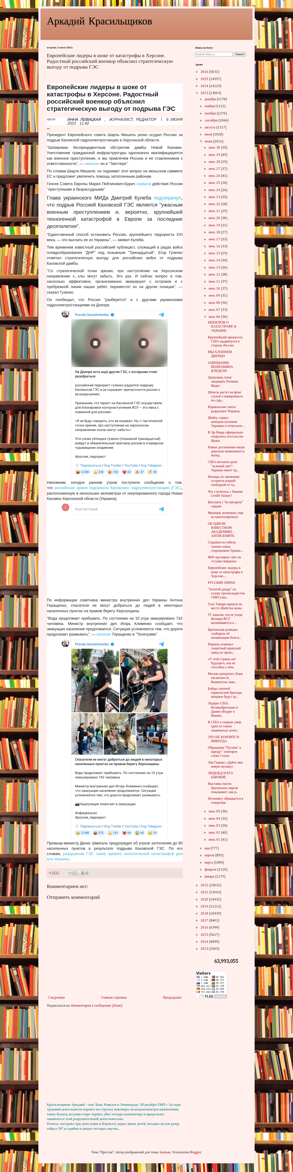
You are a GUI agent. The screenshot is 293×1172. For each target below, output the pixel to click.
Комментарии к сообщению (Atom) (97, 1005)
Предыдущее (172, 997)
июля (209, 134)
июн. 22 (215, 204)
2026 (205, 72)
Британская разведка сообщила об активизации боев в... (224, 634)
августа (210, 127)
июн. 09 (215, 295)
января (210, 876)
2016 (205, 927)
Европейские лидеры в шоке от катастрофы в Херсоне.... (225, 572)
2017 (205, 920)
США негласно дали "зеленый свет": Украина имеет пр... (223, 466)
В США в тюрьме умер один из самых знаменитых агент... (224, 726)
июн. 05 (215, 811)
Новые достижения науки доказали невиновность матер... (226, 451)
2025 (205, 79)
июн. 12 (215, 274)
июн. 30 (215, 147)
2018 (205, 913)
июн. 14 (215, 260)
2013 (205, 949)
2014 (205, 942)
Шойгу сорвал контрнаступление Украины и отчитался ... (226, 422)
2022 (205, 885)
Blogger (195, 1152)
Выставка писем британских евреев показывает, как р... (223, 788)
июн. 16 (215, 246)
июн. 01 (215, 839)
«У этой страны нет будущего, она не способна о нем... (222, 663)
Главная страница (114, 997)
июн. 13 (215, 267)
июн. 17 (215, 239)
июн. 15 (215, 253)
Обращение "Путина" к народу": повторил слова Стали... (224, 752)
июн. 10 (215, 288)
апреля (210, 855)
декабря (211, 99)
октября (211, 113)
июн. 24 (215, 190)
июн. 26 (215, 176)
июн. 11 (215, 281)
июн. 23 (215, 197)
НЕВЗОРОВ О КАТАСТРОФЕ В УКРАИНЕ (222, 326)
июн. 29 (215, 155)
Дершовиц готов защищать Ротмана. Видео (223, 381)
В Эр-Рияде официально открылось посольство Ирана (225, 436)
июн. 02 (215, 832)
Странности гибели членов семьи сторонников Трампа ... (225, 546)
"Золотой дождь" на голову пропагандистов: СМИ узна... (226, 593)
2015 (205, 935)
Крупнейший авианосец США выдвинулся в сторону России (225, 341)
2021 (205, 892)
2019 (205, 906)
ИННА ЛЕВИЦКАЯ (84, 119)
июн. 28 (215, 162)
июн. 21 (215, 211)
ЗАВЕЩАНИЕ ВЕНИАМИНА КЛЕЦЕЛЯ (220, 367)
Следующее (56, 997)
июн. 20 (215, 218)
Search (239, 54)
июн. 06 (215, 317)
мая (208, 848)
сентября (211, 120)
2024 (205, 86)
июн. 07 (215, 310)
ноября (210, 106)
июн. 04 (215, 818)
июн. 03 (215, 825)
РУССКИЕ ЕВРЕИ (221, 583)
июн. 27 (215, 169)
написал (92, 164)
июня (209, 141)
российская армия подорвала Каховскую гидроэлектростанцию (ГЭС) (117, 488)
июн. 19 (215, 225)
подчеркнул (167, 198)
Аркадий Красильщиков (99, 20)
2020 (205, 899)
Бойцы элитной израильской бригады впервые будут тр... (225, 693)
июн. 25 (215, 183)
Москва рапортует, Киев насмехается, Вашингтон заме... (225, 678)
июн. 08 (215, 303)
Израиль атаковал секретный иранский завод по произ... (224, 648)
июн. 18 (215, 232)
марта (209, 862)
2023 (205, 93)
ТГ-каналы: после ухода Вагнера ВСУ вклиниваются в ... (225, 619)
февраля (211, 869)
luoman (165, 1152)
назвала (144, 184)
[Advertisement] (115, 1055)
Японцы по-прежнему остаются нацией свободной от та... (224, 481)
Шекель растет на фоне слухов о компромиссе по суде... (225, 396)
